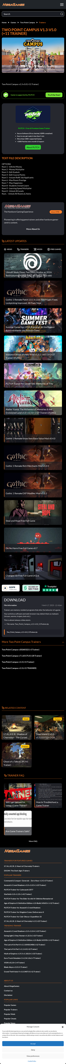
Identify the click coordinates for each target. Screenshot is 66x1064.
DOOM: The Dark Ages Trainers (17, 871)
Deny (33, 1050)
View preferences (33, 1056)
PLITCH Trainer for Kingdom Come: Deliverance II (24, 912)
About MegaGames (11, 986)
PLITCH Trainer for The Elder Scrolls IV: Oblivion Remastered (28, 899)
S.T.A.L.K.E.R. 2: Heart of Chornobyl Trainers (21, 866)
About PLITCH (33, 147)
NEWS (8, 249)
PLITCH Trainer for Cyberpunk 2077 (18, 890)
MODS (38, 249)
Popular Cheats (10, 1018)
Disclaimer (8, 995)
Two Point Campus (27, 22)
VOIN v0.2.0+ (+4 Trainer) (14, 962)
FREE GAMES (54, 249)
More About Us (33, 229)
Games (13, 22)
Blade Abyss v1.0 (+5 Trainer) (15, 967)
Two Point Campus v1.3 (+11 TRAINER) (19, 668)
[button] (63, 1027)
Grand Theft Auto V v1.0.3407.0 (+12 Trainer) (22, 971)
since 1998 (55, 212)
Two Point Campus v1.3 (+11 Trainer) (18, 662)
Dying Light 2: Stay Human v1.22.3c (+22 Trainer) (23, 935)
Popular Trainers (10, 1009)
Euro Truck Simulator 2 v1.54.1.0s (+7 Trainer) (22, 958)
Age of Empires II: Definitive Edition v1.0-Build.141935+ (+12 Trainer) (31, 940)
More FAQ (33, 841)
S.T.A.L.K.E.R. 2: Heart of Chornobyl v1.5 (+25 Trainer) (25, 921)
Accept (33, 1044)
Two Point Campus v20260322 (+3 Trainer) (20, 649)
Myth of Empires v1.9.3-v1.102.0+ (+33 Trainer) (23, 953)
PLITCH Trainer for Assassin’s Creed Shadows (22, 908)
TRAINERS (23, 249)
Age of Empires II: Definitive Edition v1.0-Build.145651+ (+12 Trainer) (31, 903)
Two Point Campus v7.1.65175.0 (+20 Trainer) (22, 655)
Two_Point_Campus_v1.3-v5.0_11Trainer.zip (22, 632)
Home (4, 22)
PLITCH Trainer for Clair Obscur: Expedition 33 (23, 917)
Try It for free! (54, 95)
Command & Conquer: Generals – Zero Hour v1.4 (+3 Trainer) (28, 881)
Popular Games (10, 1005)
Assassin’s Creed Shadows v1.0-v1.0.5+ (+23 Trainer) (25, 885)
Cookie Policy (32, 1061)
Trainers (42, 22)
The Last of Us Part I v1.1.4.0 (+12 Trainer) (20, 949)
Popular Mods (9, 1014)
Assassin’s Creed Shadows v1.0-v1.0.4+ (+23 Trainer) (25, 931)
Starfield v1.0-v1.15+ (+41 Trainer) (18, 894)
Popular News (9, 1023)
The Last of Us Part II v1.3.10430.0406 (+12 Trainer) (24, 944)
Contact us (8, 990)
